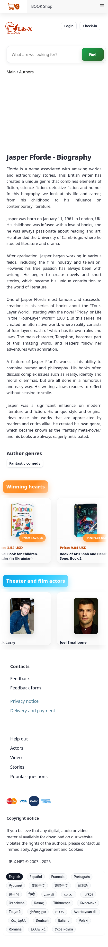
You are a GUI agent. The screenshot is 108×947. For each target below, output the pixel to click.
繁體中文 (61, 885)
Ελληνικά (38, 929)
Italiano (64, 920)
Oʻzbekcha (17, 903)
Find (92, 54)
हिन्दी (31, 894)
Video (16, 757)
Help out (19, 739)
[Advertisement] (54, 115)
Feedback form (25, 688)
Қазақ (39, 903)
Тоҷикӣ (15, 912)
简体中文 (38, 885)
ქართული (38, 912)
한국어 (14, 894)
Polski (83, 920)
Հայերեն (19, 920)
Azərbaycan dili (85, 912)
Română (15, 929)
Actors (16, 748)
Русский (15, 885)
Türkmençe (62, 903)
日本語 (83, 885)
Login (68, 26)
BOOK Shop (42, 6)
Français (58, 877)
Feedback (20, 678)
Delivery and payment (32, 710)
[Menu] (102, 6)
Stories (17, 767)
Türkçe (88, 894)
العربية (68, 894)
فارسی (49, 894)
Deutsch (42, 920)
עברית (59, 912)
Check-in (90, 26)
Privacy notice (24, 701)
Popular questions (29, 776)
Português (82, 877)
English (14, 877)
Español (35, 877)
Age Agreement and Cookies (57, 849)
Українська (64, 929)
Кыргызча (88, 903)
